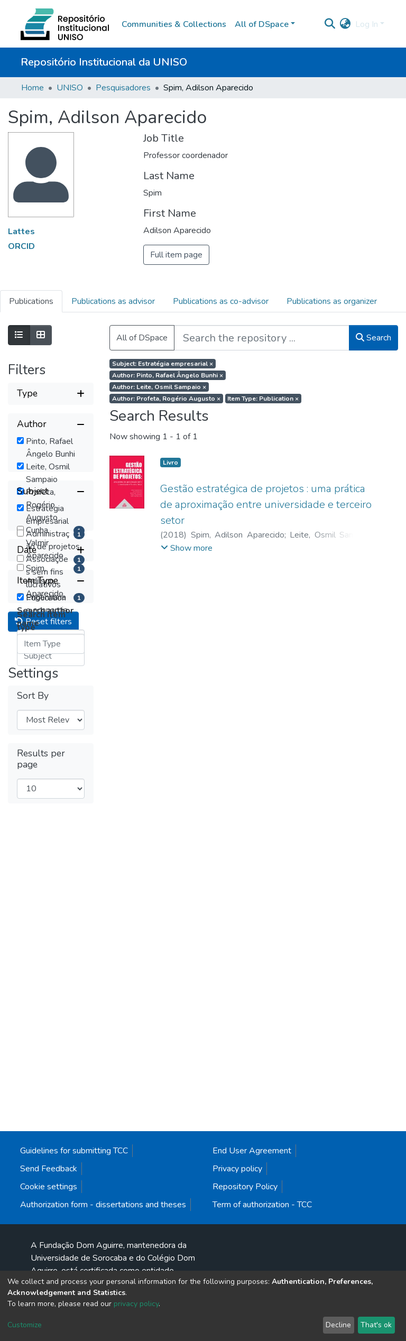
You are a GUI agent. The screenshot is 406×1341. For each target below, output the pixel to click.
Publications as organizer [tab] (332, 301)
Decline (338, 1325)
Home (32, 88)
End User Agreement (252, 1227)
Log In (366, 24)
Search (373, 338)
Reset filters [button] (43, 999)
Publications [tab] (31, 301)
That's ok (376, 1325)
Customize (24, 1325)
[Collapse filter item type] (51, 903)
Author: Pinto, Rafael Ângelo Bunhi (167, 375)
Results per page (41, 1137)
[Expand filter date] (51, 872)
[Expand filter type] (51, 393)
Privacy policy (237, 1245)
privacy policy (136, 1304)
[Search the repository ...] (261, 337)
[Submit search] (330, 24)
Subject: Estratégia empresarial (162, 363)
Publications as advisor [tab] (113, 301)
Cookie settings (48, 1263)
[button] (345, 24)
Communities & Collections (174, 24)
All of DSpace (142, 338)
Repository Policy (245, 1263)
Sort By (33, 1073)
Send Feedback (48, 1245)
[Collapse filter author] (51, 424)
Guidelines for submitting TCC (74, 1227)
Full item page (176, 255)
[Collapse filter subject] (51, 674)
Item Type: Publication (263, 398)
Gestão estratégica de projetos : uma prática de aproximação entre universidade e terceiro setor (266, 505)
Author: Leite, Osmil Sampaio (159, 387)
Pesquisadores (123, 88)
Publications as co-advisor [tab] (221, 301)
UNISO (70, 88)
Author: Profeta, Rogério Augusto (166, 398)
